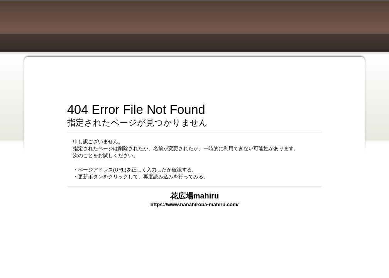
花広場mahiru (194, 196)
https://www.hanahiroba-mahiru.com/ (194, 204)
